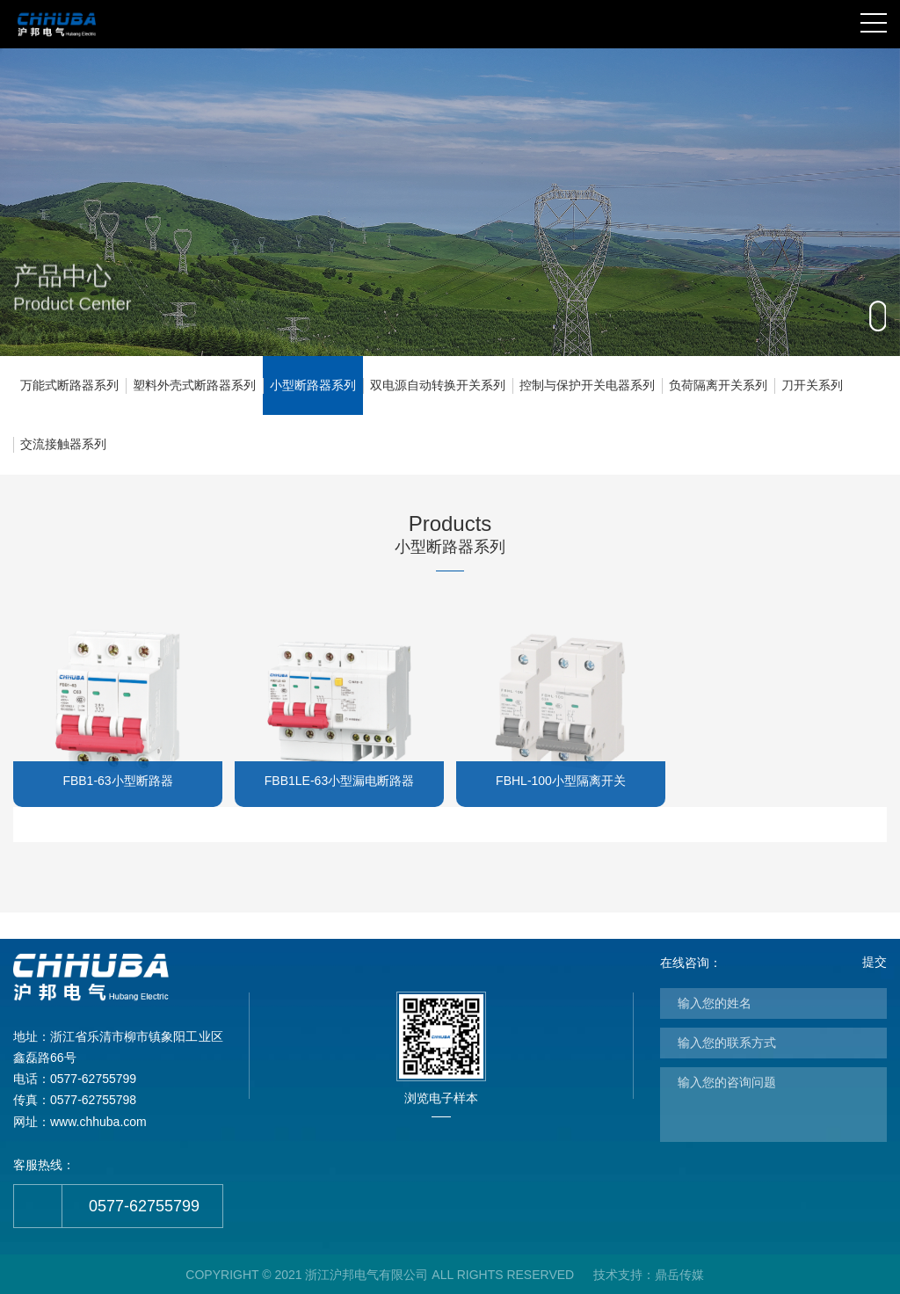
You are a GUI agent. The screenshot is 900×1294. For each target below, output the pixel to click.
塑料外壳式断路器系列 (194, 385)
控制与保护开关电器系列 (587, 385)
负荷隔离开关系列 (718, 385)
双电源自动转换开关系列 (437, 385)
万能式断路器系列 (69, 385)
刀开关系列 (812, 385)
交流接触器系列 (63, 444)
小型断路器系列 (313, 385)
